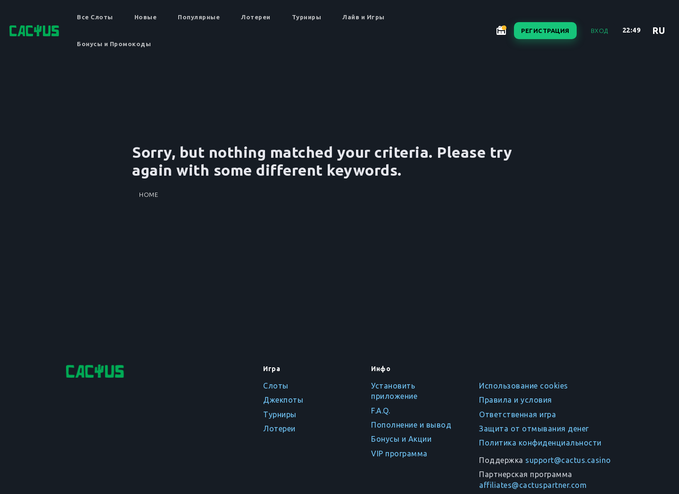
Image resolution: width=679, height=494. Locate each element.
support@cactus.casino (568, 460)
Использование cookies (523, 385)
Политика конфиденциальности (540, 442)
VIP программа (399, 453)
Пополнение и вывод (411, 425)
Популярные (199, 17)
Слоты (276, 385)
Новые (145, 17)
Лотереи (256, 17)
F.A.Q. (380, 410)
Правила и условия (515, 400)
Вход (599, 30)
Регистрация (545, 30)
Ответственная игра (517, 414)
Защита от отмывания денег (534, 428)
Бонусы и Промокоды (114, 43)
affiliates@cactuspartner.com (533, 485)
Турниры (307, 17)
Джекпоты (283, 400)
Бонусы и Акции (401, 439)
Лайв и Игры (363, 17)
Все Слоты (95, 17)
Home (148, 194)
